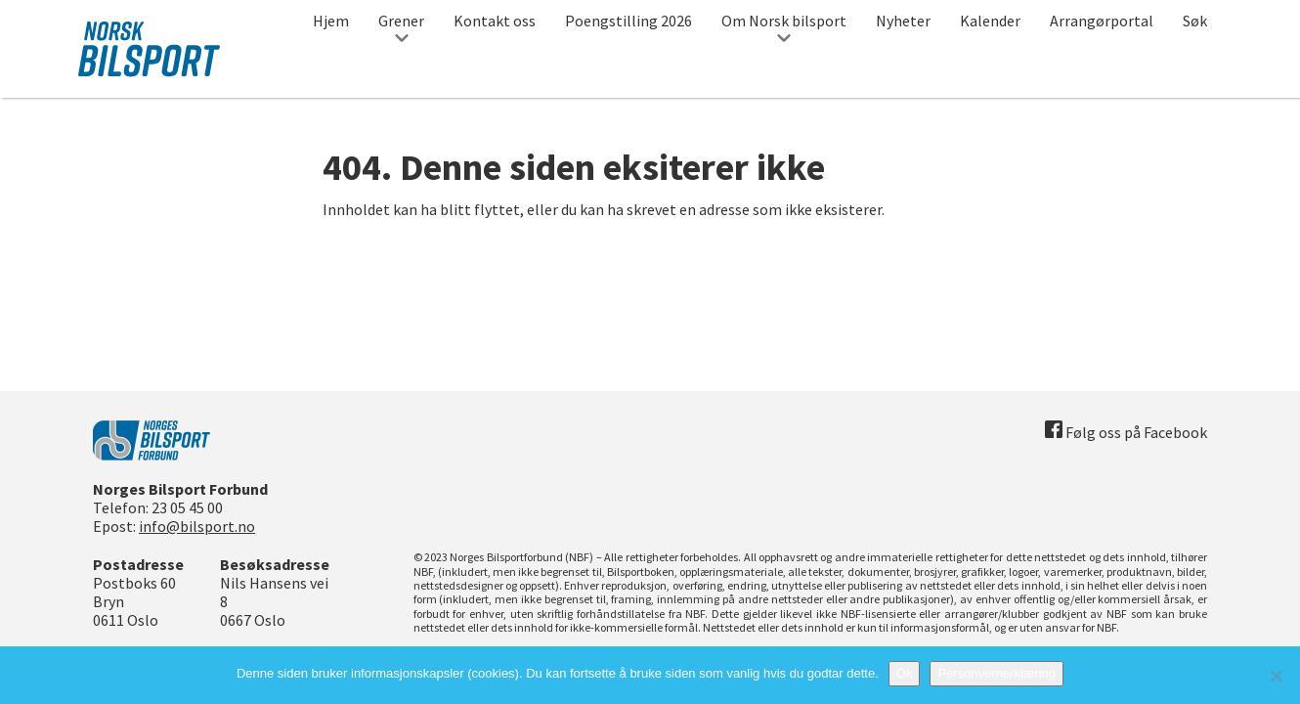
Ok (904, 673)
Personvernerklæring (996, 673)
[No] (1275, 675)
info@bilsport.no (197, 526)
